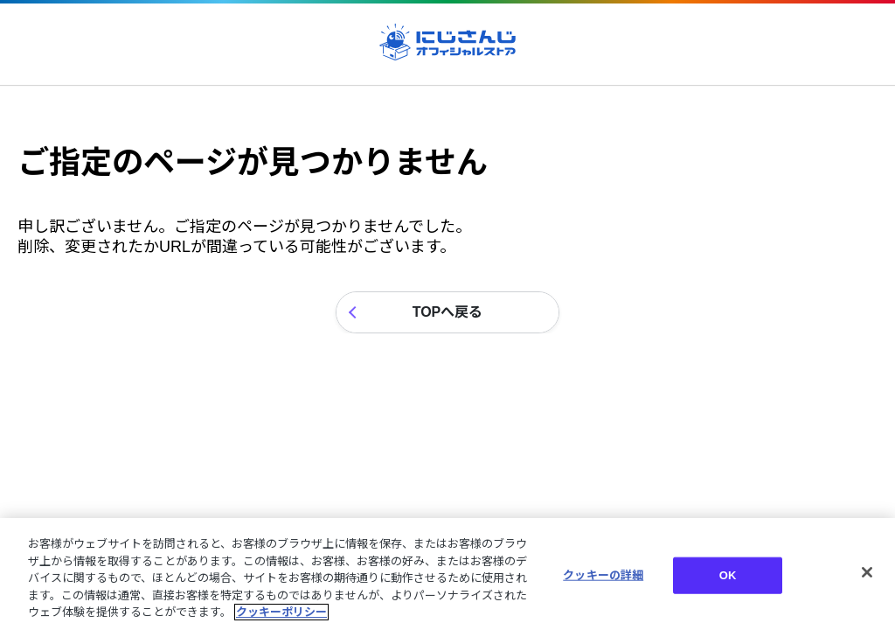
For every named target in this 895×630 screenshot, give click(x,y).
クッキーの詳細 (603, 575)
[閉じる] (867, 572)
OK (728, 575)
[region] (447, 574)
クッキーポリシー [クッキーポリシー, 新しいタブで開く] (281, 612)
